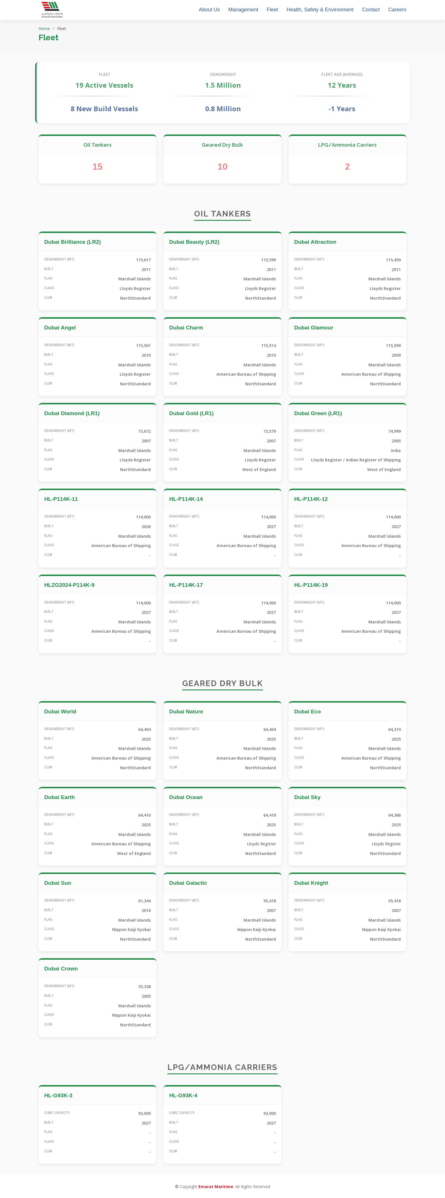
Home (44, 28)
